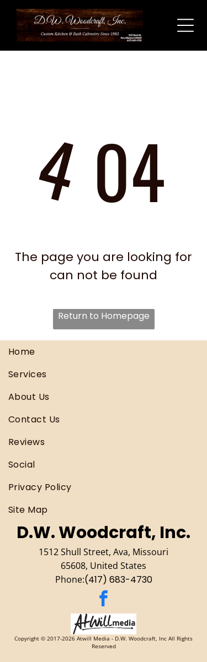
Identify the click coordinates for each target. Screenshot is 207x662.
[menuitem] (103, 351)
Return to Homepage (104, 316)
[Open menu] (185, 25)
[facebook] (104, 600)
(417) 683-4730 (118, 579)
